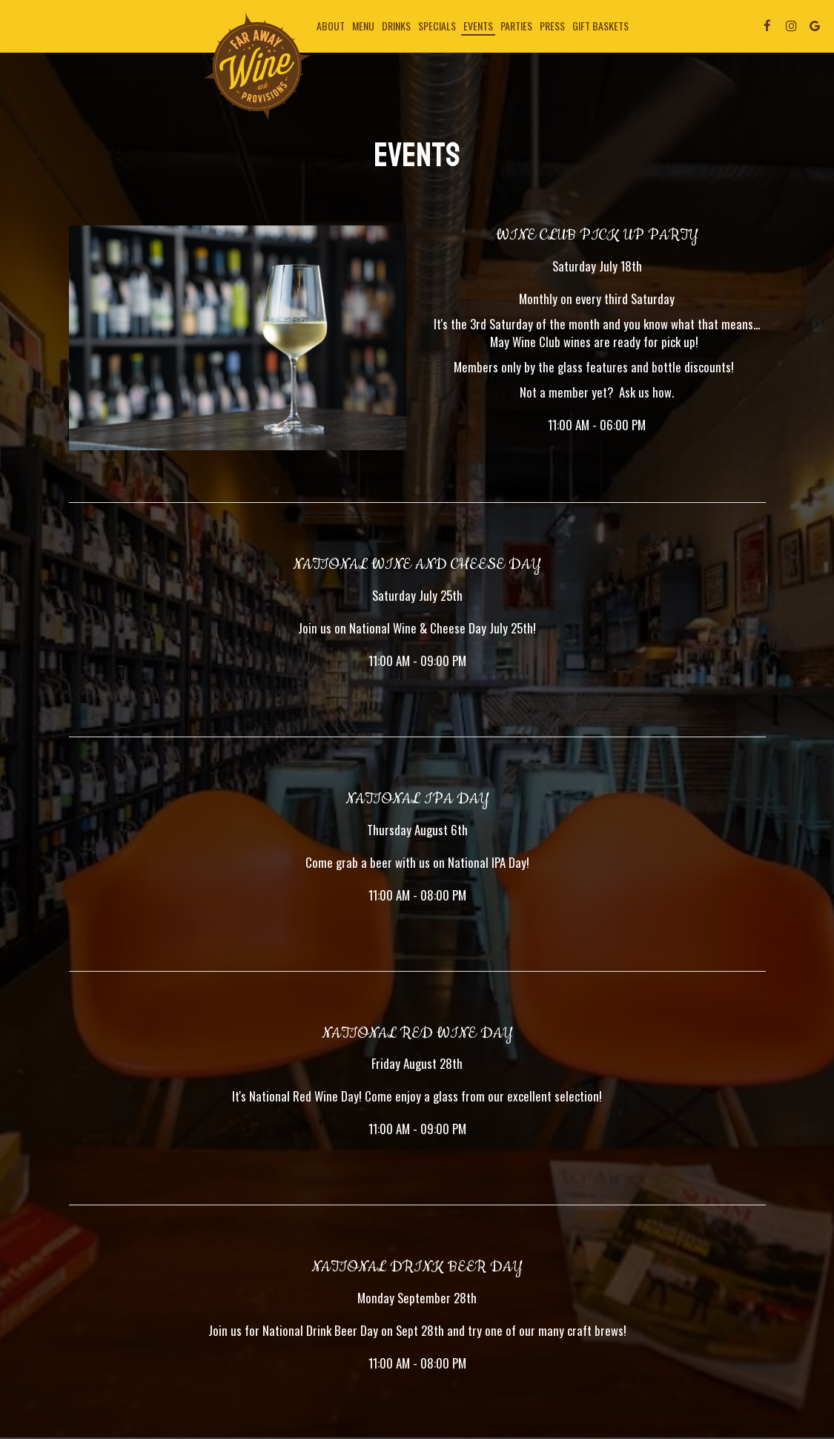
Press (552, 26)
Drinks (396, 26)
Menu (363, 26)
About (331, 26)
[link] (257, 66)
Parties (516, 26)
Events (478, 26)
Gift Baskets (600, 26)
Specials (437, 26)
